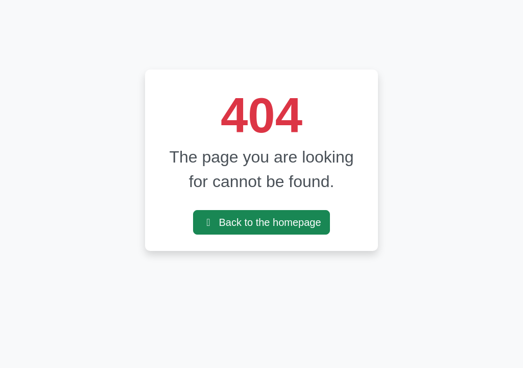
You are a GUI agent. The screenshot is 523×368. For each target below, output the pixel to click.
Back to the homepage (261, 222)
